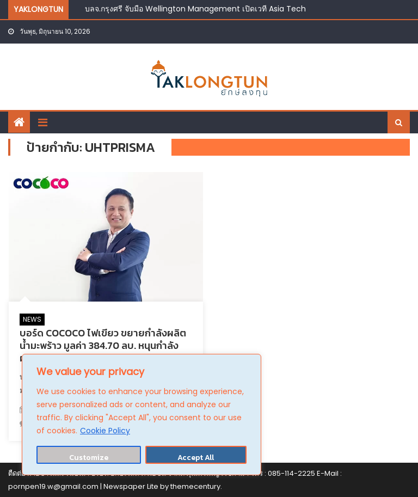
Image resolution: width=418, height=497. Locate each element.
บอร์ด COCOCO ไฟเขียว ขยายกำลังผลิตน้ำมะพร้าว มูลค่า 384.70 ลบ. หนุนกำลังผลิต (103, 346)
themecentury (195, 486)
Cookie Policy (105, 430)
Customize (88, 457)
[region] (141, 414)
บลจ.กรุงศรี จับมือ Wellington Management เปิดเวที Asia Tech (195, 8)
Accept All (195, 457)
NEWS (32, 319)
